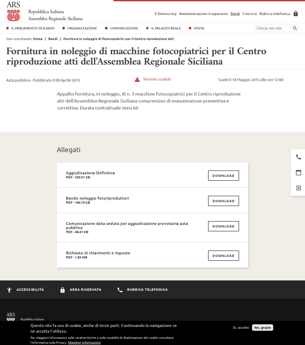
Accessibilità (25, 289)
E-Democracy (166, 13)
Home (38, 38)
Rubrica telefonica (275, 13)
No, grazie (262, 328)
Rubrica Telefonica (142, 289)
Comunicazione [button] (124, 28)
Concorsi (249, 13)
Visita (199, 28)
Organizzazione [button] (82, 28)
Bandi (235, 13)
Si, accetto (241, 328)
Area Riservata (296, 13)
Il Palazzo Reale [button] (166, 28)
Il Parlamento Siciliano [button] (33, 28)
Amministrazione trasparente (203, 13)
